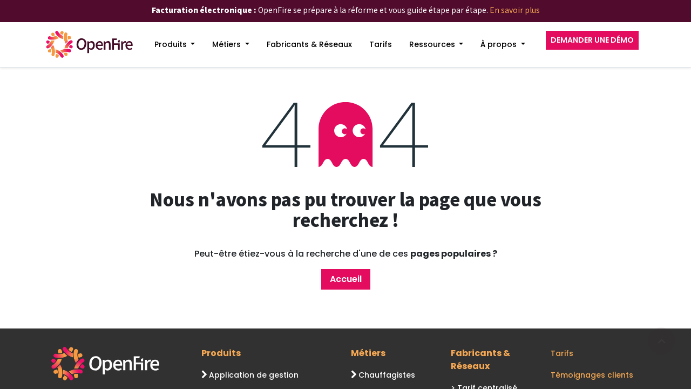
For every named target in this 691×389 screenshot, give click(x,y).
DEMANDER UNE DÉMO (592, 40)
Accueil (346, 279)
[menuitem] (175, 45)
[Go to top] (661, 340)
